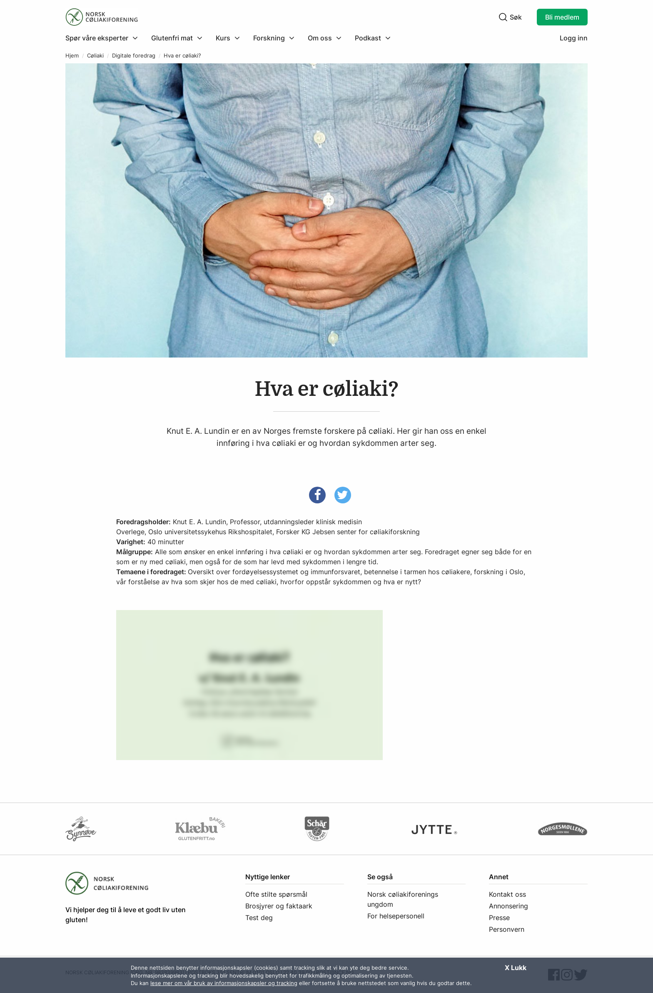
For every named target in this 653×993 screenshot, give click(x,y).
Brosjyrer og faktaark (278, 906)
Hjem (72, 56)
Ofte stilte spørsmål (276, 894)
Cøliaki (95, 56)
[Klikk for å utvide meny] (101, 38)
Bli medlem (562, 17)
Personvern (506, 929)
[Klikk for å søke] (503, 17)
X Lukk (515, 967)
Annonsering (508, 906)
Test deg (259, 917)
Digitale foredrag (133, 56)
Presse (499, 917)
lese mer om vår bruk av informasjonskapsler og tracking (223, 983)
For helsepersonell (395, 916)
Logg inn (574, 38)
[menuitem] (105, 38)
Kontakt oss (507, 894)
